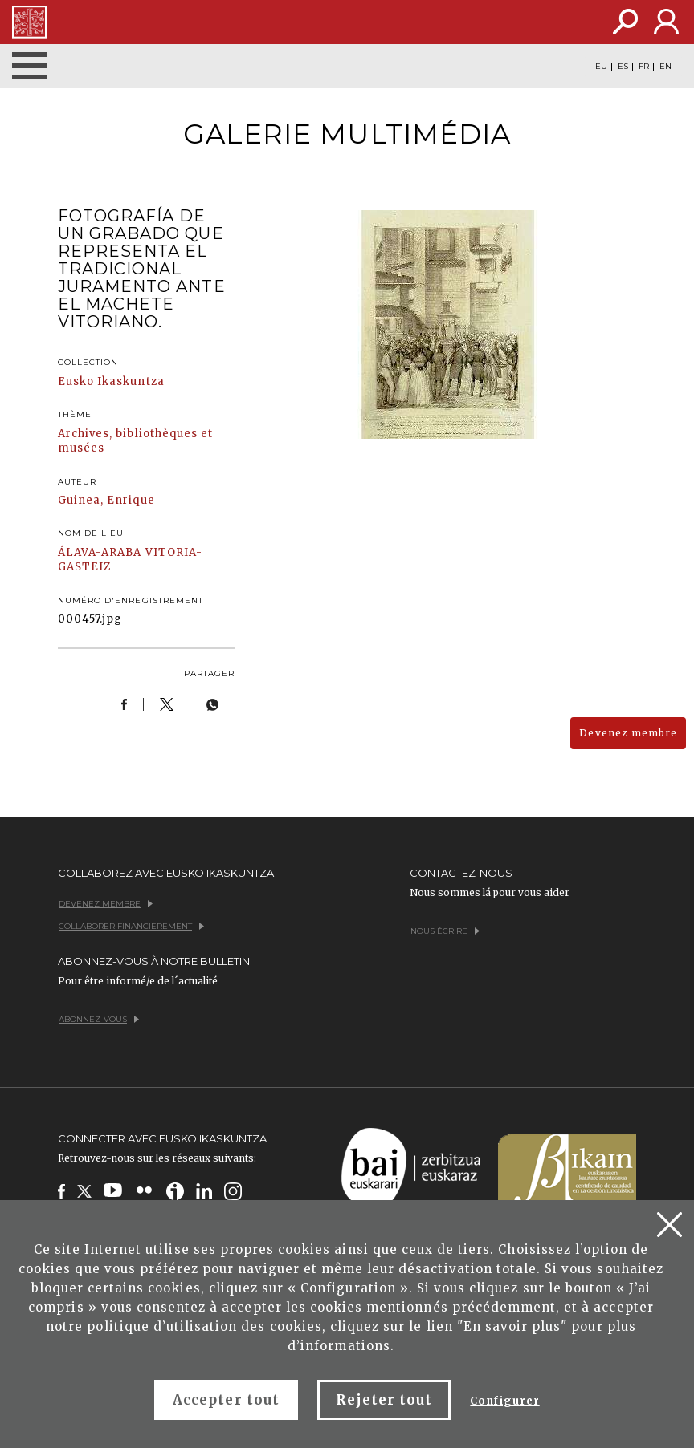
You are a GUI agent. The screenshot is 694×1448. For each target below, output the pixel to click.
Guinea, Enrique (106, 500)
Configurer (504, 1401)
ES (623, 67)
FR (644, 67)
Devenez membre (628, 733)
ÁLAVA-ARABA (99, 552)
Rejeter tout (384, 1400)
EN (665, 67)
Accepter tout (226, 1400)
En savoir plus (512, 1326)
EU (601, 67)
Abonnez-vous (99, 1019)
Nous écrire (445, 931)
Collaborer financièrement (131, 926)
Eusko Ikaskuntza (111, 381)
